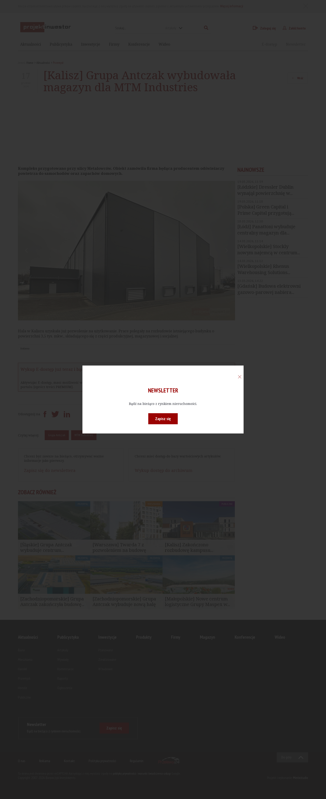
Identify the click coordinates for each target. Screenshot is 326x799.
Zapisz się (163, 418)
